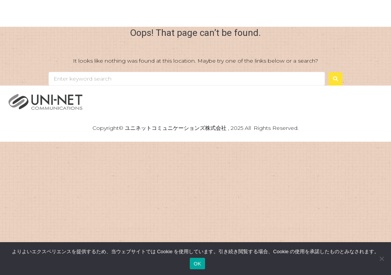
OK (197, 264)
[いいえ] (381, 258)
